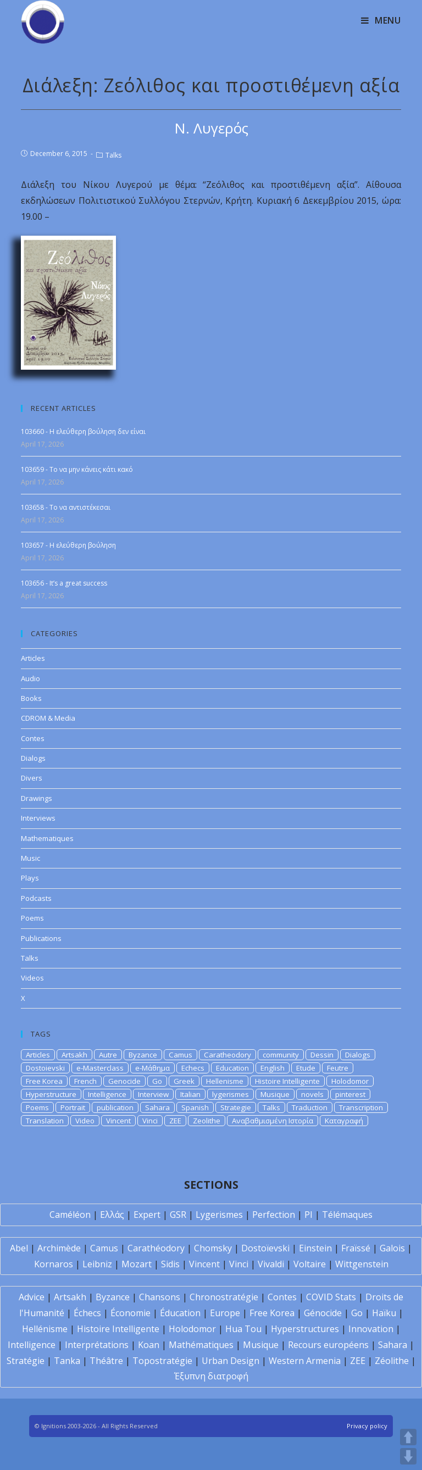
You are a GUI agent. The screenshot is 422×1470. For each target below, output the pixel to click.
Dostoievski (45, 1068)
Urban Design (230, 1361)
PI (308, 1215)
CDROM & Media (48, 718)
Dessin (322, 1055)
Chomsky (213, 1248)
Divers (31, 778)
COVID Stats (331, 1297)
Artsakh (74, 1055)
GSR (178, 1215)
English (272, 1068)
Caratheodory (227, 1055)
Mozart (136, 1264)
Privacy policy (367, 1426)
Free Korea (44, 1081)
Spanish (195, 1107)
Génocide (323, 1313)
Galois (392, 1248)
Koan (148, 1345)
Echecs (192, 1068)
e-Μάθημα (152, 1068)
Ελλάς (112, 1215)
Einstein (315, 1248)
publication (115, 1107)
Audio (30, 678)
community (281, 1055)
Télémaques (347, 1215)
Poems (32, 918)
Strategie (235, 1107)
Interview (153, 1094)
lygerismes (230, 1094)
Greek (184, 1081)
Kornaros (53, 1264)
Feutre (337, 1068)
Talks (113, 155)
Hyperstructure (51, 1094)
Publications (41, 938)
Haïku (384, 1313)
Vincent (118, 1121)
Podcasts (36, 898)
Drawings (36, 798)
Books (31, 698)
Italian (190, 1094)
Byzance (143, 1055)
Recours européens (328, 1345)
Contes (33, 738)
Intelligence (107, 1094)
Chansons (159, 1297)
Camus (180, 1055)
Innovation (370, 1329)
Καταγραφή (344, 1121)
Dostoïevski (265, 1248)
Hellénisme (45, 1329)
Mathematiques (47, 838)
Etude (305, 1068)
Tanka (67, 1361)
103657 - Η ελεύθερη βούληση (68, 545)
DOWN (408, 1456)
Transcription (361, 1107)
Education (232, 1068)
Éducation (180, 1313)
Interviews (38, 818)
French (85, 1081)
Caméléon (70, 1215)
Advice (32, 1297)
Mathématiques (201, 1345)
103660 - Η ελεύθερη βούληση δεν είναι (83, 431)
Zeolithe (206, 1121)
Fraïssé (355, 1248)
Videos (32, 978)
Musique (275, 1094)
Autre (108, 1055)
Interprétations (97, 1345)
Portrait (72, 1107)
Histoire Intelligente (287, 1081)
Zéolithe (392, 1361)
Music (30, 858)
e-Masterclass (100, 1068)
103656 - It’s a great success (64, 583)
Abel (19, 1248)
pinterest (350, 1094)
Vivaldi (271, 1264)
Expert (147, 1215)
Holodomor (350, 1081)
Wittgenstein (361, 1264)
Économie (130, 1313)
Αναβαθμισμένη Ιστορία (272, 1121)
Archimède (59, 1248)
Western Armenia (305, 1361)
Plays (30, 878)
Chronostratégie (224, 1297)
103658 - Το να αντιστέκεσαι (65, 507)
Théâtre (106, 1361)
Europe (225, 1313)
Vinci (150, 1121)
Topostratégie (162, 1361)
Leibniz (97, 1264)
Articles (33, 658)
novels (312, 1094)
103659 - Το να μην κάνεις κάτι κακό (77, 469)
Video (85, 1121)
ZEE (175, 1121)
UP (408, 1437)
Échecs (87, 1313)
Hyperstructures (305, 1329)
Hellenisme (224, 1081)
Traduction (309, 1107)
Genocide (124, 1081)
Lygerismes (219, 1215)
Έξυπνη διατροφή (211, 1376)
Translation (45, 1121)
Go (157, 1081)
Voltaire (309, 1264)
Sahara (157, 1107)
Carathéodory (156, 1248)
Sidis (170, 1264)
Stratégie (26, 1361)
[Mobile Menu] (381, 20)
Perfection (273, 1215)
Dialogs (33, 758)
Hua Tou (243, 1329)
